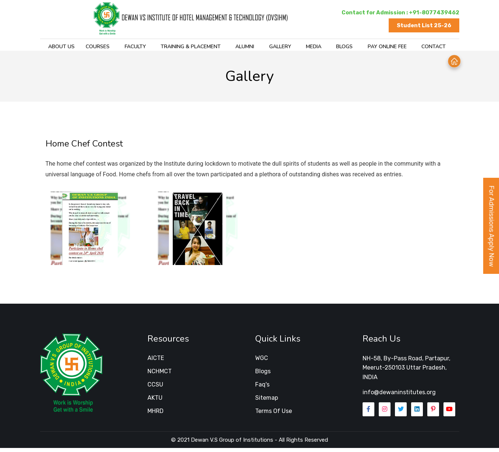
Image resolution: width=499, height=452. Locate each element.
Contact (419, 48)
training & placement (181, 48)
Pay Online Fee (373, 48)
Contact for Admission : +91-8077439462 (399, 12)
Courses (90, 48)
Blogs (332, 48)
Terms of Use (273, 415)
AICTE (155, 362)
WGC (261, 362)
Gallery (269, 48)
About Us (55, 48)
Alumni (234, 48)
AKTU (155, 402)
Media (302, 48)
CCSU (155, 388)
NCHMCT (159, 375)
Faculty (127, 48)
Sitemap (266, 402)
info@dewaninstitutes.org (399, 396)
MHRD (155, 415)
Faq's (262, 388)
